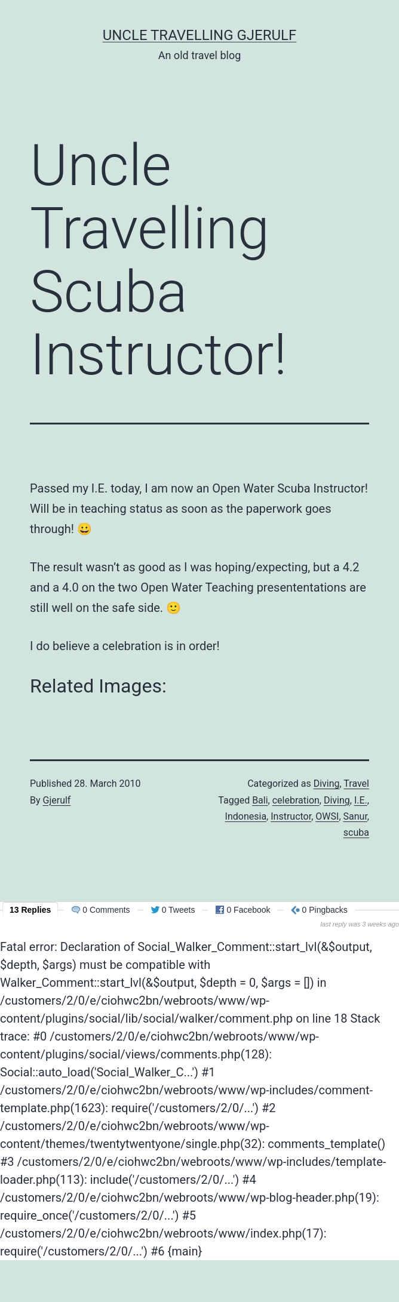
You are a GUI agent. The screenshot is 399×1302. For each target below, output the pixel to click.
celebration (296, 800)
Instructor (291, 816)
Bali (260, 800)
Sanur (355, 816)
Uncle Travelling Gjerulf (200, 35)
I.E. (360, 800)
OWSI (327, 816)
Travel (356, 783)
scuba (356, 832)
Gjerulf (57, 800)
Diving (327, 783)
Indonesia (246, 816)
